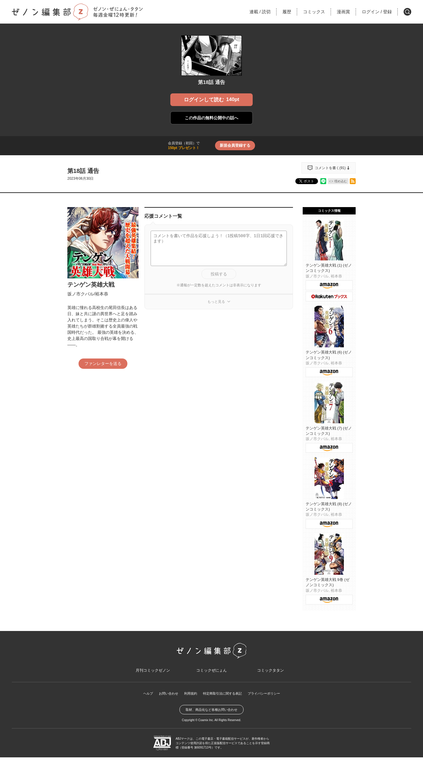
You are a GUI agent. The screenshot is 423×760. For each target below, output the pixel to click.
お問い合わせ (165, 696)
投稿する (219, 274)
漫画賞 (343, 11)
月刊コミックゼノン (152, 672)
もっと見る (216, 302)
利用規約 (188, 696)
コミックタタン (270, 672)
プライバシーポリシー (267, 696)
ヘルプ (143, 696)
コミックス (314, 11)
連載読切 (260, 11)
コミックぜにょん (211, 672)
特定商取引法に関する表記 (222, 696)
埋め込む (340, 181)
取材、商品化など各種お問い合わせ (211, 712)
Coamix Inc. (206, 722)
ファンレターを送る (102, 363)
